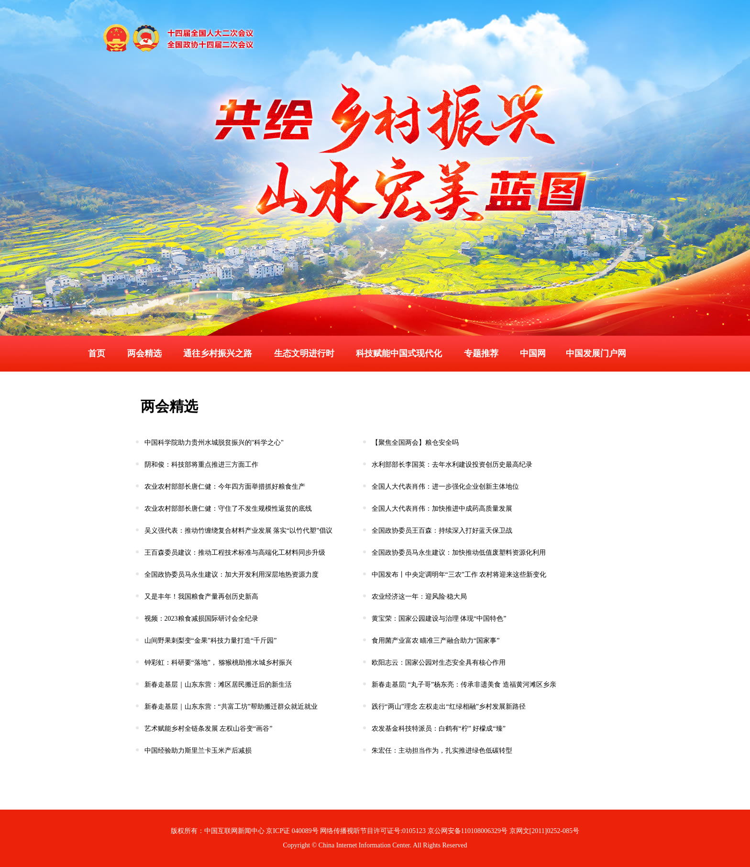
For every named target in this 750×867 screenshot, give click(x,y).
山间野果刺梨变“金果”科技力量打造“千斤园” (209, 640)
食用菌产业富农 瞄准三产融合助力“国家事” (434, 640)
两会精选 (144, 353)
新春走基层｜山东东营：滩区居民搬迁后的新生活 (217, 684)
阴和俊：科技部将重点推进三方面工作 (200, 464)
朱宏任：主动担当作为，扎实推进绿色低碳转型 (441, 750)
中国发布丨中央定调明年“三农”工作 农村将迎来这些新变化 (458, 574)
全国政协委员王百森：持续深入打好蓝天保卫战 (441, 530)
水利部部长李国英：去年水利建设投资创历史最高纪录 (451, 464)
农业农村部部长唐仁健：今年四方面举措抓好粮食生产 (224, 486)
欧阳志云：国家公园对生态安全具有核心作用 (438, 662)
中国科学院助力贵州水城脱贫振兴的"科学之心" (213, 442)
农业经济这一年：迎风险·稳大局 (418, 596)
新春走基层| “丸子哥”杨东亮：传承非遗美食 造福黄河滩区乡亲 (463, 684)
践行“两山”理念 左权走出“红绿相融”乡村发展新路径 (448, 706)
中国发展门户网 (596, 353)
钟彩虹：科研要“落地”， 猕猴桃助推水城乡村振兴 (217, 662)
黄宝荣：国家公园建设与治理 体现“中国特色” (438, 618)
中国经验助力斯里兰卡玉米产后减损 (197, 750)
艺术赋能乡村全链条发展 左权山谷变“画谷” (207, 728)
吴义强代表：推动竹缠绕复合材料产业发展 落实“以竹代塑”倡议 (237, 530)
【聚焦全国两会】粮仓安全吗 (414, 442)
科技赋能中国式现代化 (399, 353)
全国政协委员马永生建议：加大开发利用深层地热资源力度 (231, 574)
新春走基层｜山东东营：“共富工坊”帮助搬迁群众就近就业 (230, 706)
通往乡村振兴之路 (217, 353)
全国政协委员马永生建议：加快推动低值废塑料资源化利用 (458, 552)
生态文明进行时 (304, 353)
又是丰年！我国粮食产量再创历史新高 (200, 596)
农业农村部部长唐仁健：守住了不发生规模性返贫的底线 (227, 508)
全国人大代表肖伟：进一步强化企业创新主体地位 (444, 486)
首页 (96, 353)
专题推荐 (481, 353)
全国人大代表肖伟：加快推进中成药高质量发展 (441, 508)
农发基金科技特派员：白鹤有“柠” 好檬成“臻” (438, 728)
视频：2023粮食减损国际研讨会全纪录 (200, 618)
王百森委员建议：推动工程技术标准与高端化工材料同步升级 (234, 552)
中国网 (533, 353)
